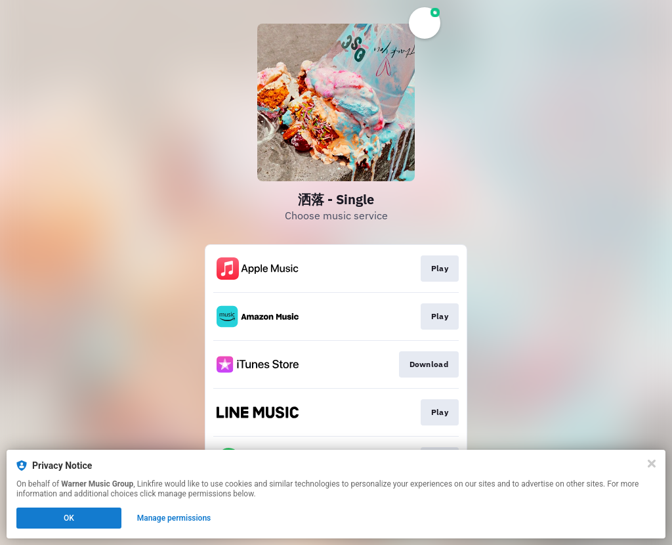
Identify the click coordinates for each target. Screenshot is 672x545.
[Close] (651, 463)
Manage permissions (174, 518)
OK (69, 518)
